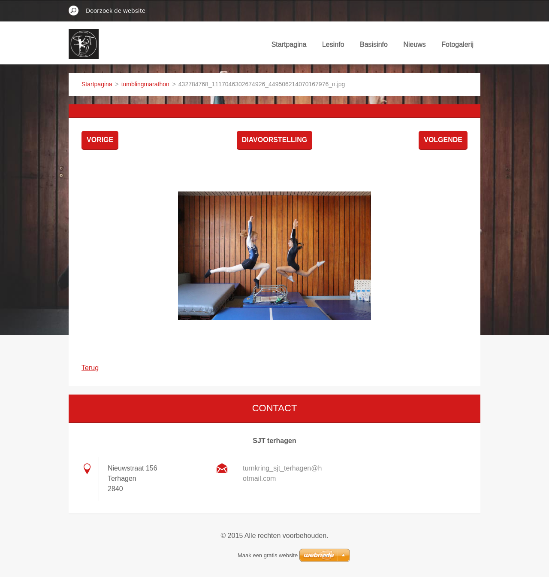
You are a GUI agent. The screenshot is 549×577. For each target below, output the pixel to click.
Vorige (100, 139)
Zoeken (74, 10)
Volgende (443, 139)
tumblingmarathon (145, 84)
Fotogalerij (457, 44)
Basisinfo (374, 44)
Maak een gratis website (268, 555)
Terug (90, 367)
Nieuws (414, 44)
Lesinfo (333, 44)
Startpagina (289, 44)
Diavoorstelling (275, 139)
